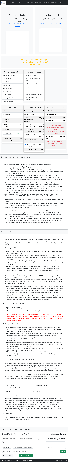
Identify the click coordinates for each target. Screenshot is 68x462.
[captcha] (15, 455)
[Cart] (65, 2)
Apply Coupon (17, 134)
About (20, 2)
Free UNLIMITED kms (30, 145)
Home (14, 2)
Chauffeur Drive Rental (50, 2)
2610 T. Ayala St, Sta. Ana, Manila (50, 23)
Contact (26, 2)
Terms (60, 460)
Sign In (63, 451)
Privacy (56, 460)
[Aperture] (8, 2)
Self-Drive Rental (36, 2)
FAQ (61, 2)
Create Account (25, 455)
